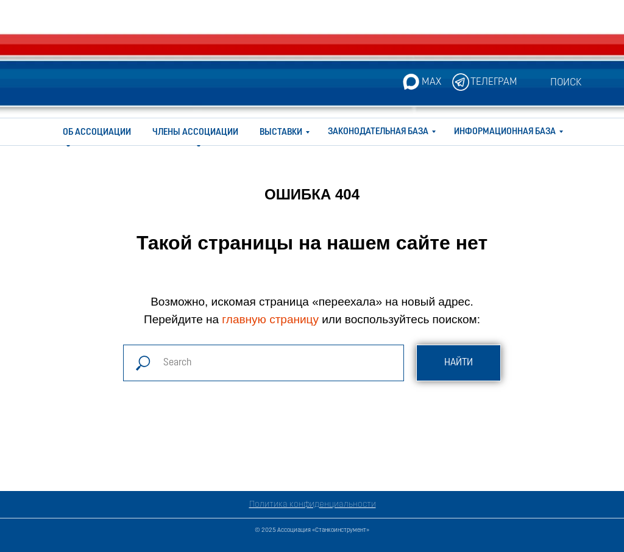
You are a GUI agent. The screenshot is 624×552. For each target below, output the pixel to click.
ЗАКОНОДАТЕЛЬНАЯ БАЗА (378, 132)
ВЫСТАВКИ (281, 132)
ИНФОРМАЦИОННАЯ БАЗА (505, 132)
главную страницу (270, 319)
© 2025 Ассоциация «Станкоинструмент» (312, 530)
